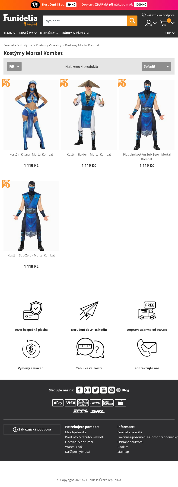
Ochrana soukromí (130, 442)
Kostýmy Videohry (48, 45)
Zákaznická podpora (32, 429)
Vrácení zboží (74, 447)
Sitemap (123, 452)
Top (168, 33)
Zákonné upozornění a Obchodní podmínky (148, 437)
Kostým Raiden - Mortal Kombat (89, 154)
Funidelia (9, 45)
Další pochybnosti (77, 452)
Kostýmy (26, 33)
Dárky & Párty (74, 33)
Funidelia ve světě (130, 432)
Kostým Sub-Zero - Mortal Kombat (31, 255)
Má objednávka (75, 432)
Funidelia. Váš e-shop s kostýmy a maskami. (20, 20)
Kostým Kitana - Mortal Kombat (31, 154)
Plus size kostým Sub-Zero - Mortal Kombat (147, 156)
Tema (7, 33)
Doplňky (47, 33)
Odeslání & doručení (79, 442)
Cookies (123, 447)
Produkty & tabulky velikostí (84, 437)
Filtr (12, 66)
